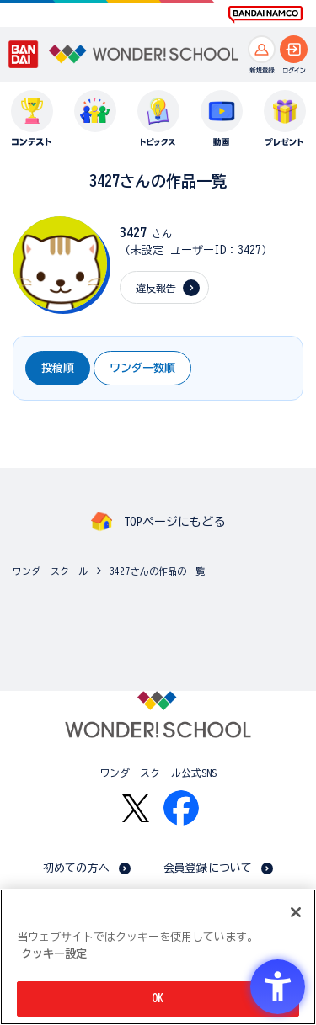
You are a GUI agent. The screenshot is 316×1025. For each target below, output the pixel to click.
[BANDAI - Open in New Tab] (23, 54)
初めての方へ (76, 868)
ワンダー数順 (142, 368)
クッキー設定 (54, 953)
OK (157, 998)
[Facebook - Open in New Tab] (181, 808)
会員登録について (207, 868)
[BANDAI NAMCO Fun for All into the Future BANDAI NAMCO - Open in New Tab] (265, 14)
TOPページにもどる (174, 522)
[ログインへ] (294, 49)
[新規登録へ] (262, 49)
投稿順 (57, 368)
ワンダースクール (50, 571)
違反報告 (156, 288)
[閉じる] (295, 912)
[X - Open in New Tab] (135, 808)
